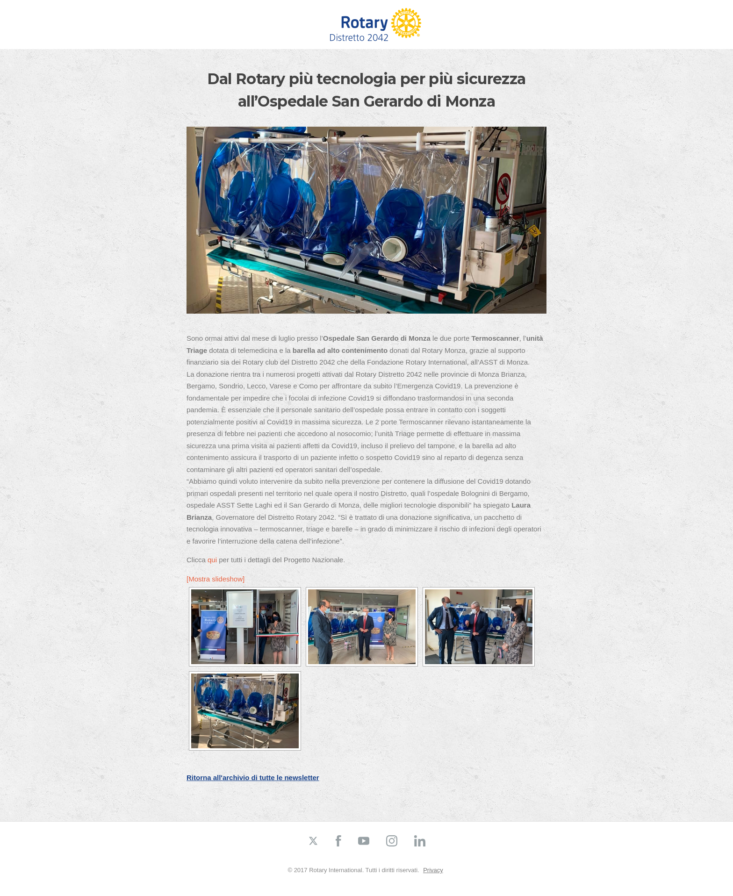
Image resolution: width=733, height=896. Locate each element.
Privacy (433, 870)
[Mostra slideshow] (215, 579)
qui (212, 560)
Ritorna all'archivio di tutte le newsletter (253, 777)
